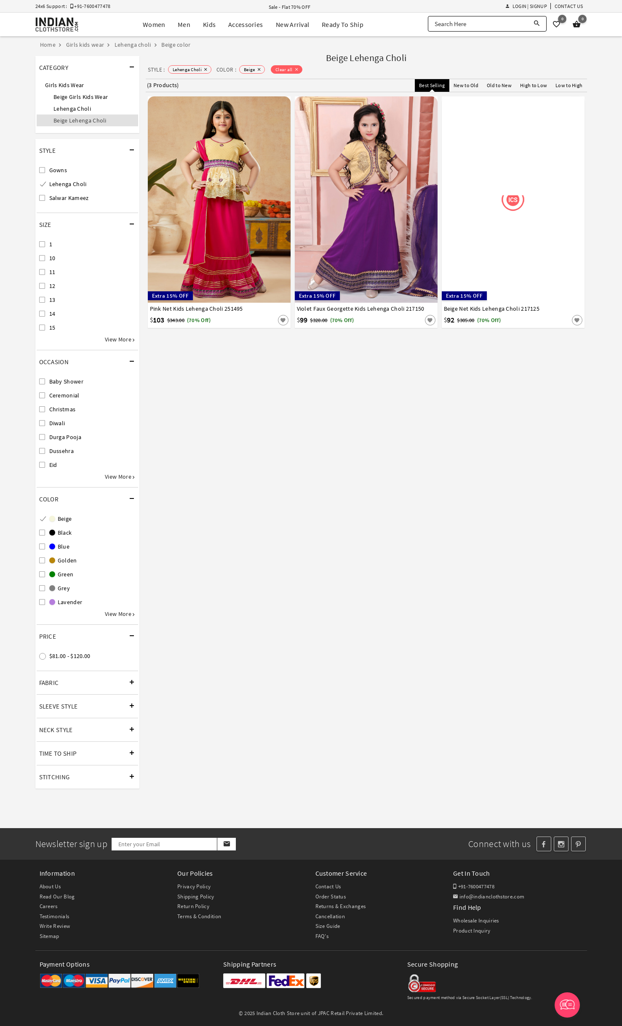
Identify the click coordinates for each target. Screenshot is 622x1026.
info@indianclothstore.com (488, 896)
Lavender (66, 602)
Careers (49, 906)
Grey (59, 588)
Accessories (245, 24)
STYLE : (156, 69)
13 (52, 300)
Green (61, 574)
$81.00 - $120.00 (70, 656)
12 (52, 286)
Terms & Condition (199, 916)
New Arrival (292, 24)
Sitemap (49, 936)
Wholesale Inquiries (476, 920)
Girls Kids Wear (64, 85)
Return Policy (193, 906)
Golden (63, 560)
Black (60, 532)
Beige (60, 518)
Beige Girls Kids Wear (80, 97)
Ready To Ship (342, 24)
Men (184, 24)
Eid (53, 465)
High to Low (533, 85)
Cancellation (330, 916)
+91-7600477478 (473, 886)
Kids (209, 24)
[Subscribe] (226, 844)
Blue (59, 546)
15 (52, 327)
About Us (50, 886)
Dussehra (61, 451)
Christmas (62, 409)
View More (119, 339)
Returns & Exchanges (340, 906)
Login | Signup (526, 6)
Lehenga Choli (72, 108)
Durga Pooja (65, 437)
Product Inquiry (472, 930)
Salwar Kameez (69, 198)
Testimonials (54, 916)
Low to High (568, 85)
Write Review (55, 926)
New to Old (466, 85)
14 (52, 313)
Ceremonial (64, 395)
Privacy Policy (194, 886)
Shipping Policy (195, 896)
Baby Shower (66, 381)
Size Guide (327, 926)
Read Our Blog (57, 896)
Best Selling (432, 85)
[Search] (536, 23)
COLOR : (226, 69)
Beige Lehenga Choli (80, 120)
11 (52, 272)
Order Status (330, 896)
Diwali (57, 423)
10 (52, 258)
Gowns (58, 170)
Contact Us (569, 6)
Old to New (499, 85)
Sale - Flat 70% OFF (290, 7)
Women (154, 24)
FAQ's (322, 936)
